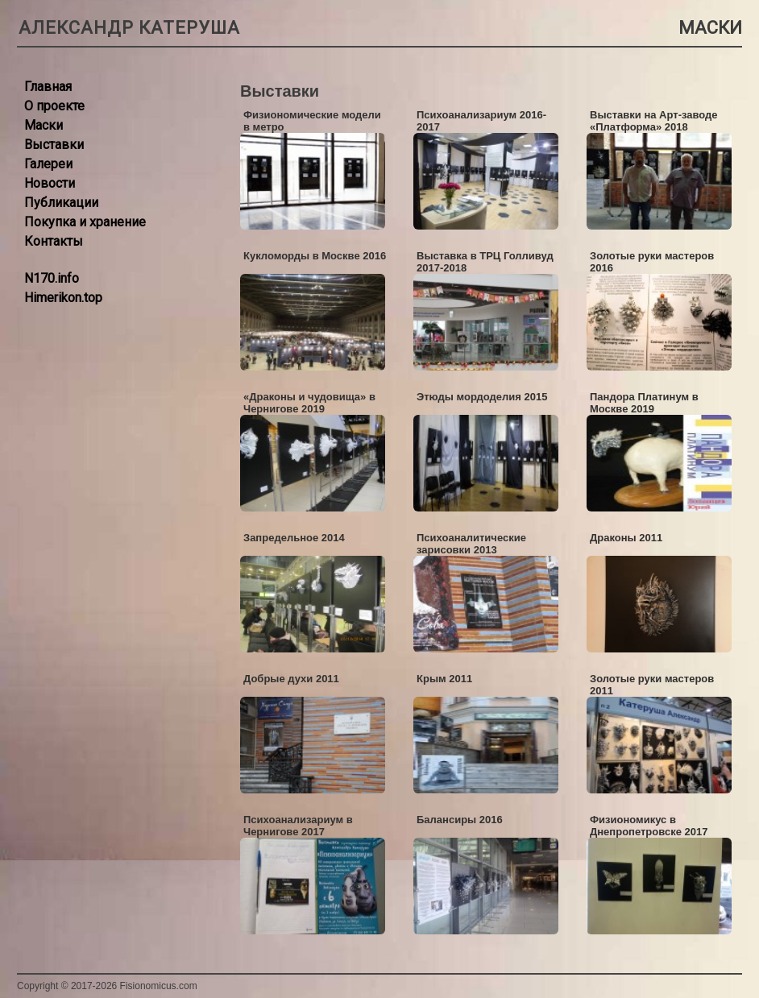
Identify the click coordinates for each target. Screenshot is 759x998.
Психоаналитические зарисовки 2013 (471, 544)
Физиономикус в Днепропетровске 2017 (648, 826)
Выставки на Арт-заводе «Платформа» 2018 (654, 121)
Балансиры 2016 (460, 820)
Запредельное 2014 (294, 538)
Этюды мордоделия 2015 (482, 397)
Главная (48, 86)
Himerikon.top (63, 297)
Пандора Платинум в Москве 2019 (644, 403)
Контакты (53, 241)
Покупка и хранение (85, 222)
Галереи (48, 164)
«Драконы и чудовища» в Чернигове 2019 (309, 403)
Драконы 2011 (626, 538)
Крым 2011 (444, 679)
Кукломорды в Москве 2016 (314, 256)
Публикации (61, 202)
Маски (43, 125)
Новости (49, 183)
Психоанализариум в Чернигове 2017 (298, 826)
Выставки (54, 144)
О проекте (54, 106)
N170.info (51, 278)
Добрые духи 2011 (291, 679)
